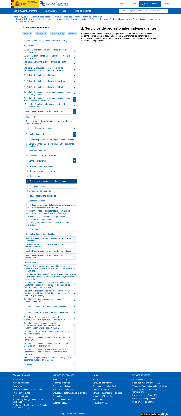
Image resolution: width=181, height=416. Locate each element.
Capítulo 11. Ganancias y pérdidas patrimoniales (44, 306)
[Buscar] (141, 11)
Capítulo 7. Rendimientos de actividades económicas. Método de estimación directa (52, 19)
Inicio (16, 17)
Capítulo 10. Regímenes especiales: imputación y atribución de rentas (45, 300)
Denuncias (57, 396)
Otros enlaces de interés (143, 402)
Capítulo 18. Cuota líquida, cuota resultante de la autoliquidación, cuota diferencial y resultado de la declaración (45, 351)
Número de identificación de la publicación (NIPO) (45, 41)
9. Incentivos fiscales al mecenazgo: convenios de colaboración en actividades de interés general (48, 212)
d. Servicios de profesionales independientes (46, 181)
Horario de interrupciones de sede (107, 393)
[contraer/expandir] (74, 51)
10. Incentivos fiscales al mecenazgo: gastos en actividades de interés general (47, 218)
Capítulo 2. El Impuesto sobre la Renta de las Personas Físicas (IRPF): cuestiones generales (43, 69)
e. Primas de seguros (36, 186)
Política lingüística (20, 396)
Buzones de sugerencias (63, 390)
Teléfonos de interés (61, 383)
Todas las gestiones (82, 11)
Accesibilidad (18, 379)
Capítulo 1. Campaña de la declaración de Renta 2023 (44, 63)
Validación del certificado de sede (27, 390)
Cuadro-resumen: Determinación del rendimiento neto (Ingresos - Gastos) (48, 122)
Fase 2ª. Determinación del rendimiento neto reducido (47, 251)
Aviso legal (17, 386)
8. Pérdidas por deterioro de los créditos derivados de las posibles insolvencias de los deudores (51, 206)
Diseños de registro (100, 390)
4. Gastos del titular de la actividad (41, 155)
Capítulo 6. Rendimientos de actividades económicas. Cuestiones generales (46, 93)
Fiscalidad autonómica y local (146, 383)
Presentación (29, 46)
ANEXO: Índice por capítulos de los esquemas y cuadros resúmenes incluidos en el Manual (48, 359)
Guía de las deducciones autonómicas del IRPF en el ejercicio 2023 (46, 57)
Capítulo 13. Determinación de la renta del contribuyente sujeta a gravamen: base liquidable (44, 318)
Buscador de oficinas (62, 386)
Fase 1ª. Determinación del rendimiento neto (111, 19)
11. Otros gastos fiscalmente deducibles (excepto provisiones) (47, 224)
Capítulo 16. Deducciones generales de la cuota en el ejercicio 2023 (46, 338)
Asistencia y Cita (60, 379)
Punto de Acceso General (144, 395)
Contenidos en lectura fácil (104, 386)
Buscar (95, 379)
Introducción (30, 117)
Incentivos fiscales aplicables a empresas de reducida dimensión (43, 245)
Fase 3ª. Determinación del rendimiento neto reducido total (43, 256)
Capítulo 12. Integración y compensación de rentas (45, 312)
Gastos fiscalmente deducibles (146, 19)
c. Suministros (33, 176)
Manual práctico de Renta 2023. (88, 17)
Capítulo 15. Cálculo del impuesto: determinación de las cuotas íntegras (46, 332)
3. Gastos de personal (36, 150)
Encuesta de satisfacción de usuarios (70, 393)
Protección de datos (21, 393)
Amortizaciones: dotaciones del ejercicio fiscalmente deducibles (48, 239)
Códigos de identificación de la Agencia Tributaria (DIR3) (30, 406)
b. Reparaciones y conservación (41, 171)
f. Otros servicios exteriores (39, 191)
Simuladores (97, 400)
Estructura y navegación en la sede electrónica (28, 401)
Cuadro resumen (31, 262)
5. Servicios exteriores (25, 22)
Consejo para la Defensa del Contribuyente (144, 391)
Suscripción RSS (60, 403)
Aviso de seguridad (21, 383)
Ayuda (23, 17)
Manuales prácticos (63, 17)
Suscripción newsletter (62, 400)
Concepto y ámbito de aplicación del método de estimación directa (45, 105)
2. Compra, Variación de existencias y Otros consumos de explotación (50, 145)
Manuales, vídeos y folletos (40, 17)
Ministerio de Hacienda (142, 379)
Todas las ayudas (100, 403)
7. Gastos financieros (35, 201)
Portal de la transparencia (144, 399)
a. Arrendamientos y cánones (40, 166)
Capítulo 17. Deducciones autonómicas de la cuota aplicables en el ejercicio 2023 (45, 344)
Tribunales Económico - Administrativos (149, 386)
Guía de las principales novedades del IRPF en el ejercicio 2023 (45, 51)
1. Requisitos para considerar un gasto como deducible (50, 140)
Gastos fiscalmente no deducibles (40, 234)
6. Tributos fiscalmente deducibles (41, 196)
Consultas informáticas (102, 383)
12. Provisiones (33, 229)
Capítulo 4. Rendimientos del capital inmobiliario (44, 81)
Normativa (27, 365)
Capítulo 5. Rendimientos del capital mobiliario (43, 87)
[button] (166, 4)
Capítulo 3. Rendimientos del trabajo (39, 75)
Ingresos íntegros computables (38, 128)
